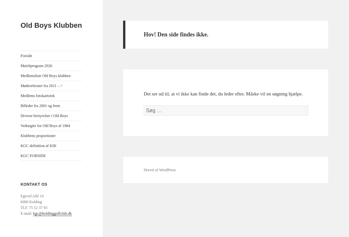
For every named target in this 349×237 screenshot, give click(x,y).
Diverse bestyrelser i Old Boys (44, 116)
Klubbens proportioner (38, 135)
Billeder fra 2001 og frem (40, 106)
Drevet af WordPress (160, 170)
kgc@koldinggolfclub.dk (52, 213)
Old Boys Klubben (51, 25)
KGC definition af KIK (39, 145)
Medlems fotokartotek (38, 96)
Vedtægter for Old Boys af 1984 (45, 125)
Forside (26, 56)
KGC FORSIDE (33, 155)
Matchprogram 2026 (36, 66)
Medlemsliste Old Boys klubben (46, 76)
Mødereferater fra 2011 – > (42, 86)
